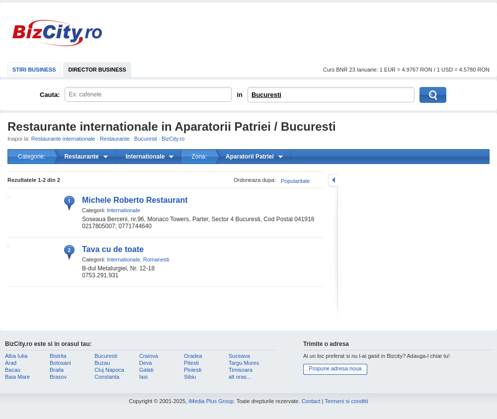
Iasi (143, 377)
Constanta (106, 377)
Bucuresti (266, 94)
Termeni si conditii (346, 401)
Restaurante (115, 139)
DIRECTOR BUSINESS (97, 70)
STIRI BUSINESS (34, 70)
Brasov (58, 377)
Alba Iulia (16, 356)
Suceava (239, 356)
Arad (10, 363)
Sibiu (190, 377)
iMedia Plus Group (211, 401)
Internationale (123, 210)
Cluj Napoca (109, 370)
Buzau (102, 363)
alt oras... (240, 377)
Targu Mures (244, 363)
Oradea (193, 356)
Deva (145, 363)
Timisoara (240, 370)
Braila (57, 370)
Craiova (148, 356)
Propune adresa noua (335, 368)
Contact (311, 401)
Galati (146, 370)
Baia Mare (17, 377)
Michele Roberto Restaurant (134, 200)
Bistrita (58, 356)
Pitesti (191, 363)
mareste (333, 180)
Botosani (60, 363)
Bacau (12, 370)
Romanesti (156, 259)
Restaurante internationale (63, 139)
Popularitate (295, 181)
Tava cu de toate (113, 249)
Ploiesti (192, 370)
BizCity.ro (57, 33)
